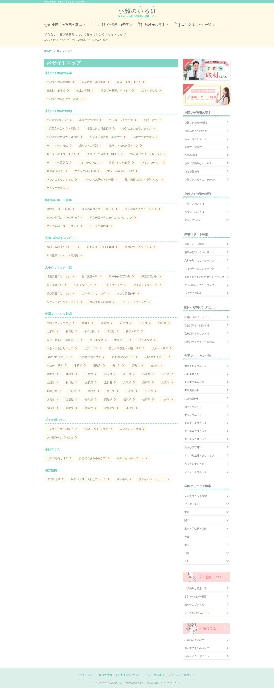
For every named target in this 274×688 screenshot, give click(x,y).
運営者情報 (105, 674)
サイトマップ (87, 674)
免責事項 (159, 674)
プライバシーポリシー (181, 674)
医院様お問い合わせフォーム (133, 674)
